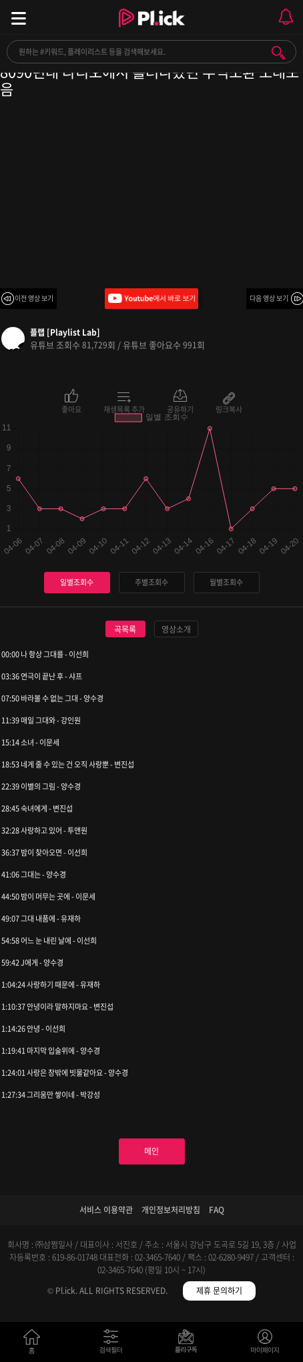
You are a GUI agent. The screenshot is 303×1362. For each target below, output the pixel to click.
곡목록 (125, 629)
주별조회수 (151, 582)
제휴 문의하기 (219, 1291)
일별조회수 (76, 582)
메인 (151, 1151)
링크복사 (229, 408)
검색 (278, 52)
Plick (152, 30)
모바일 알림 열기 (285, 17)
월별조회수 (226, 582)
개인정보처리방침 (170, 1210)
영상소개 (176, 629)
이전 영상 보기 (34, 298)
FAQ (216, 1210)
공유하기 (180, 408)
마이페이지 (265, 1344)
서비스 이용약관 (106, 1210)
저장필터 (189, 1344)
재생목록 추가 (124, 408)
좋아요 (71, 408)
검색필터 (113, 1344)
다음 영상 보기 (269, 298)
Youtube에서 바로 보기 (151, 298)
